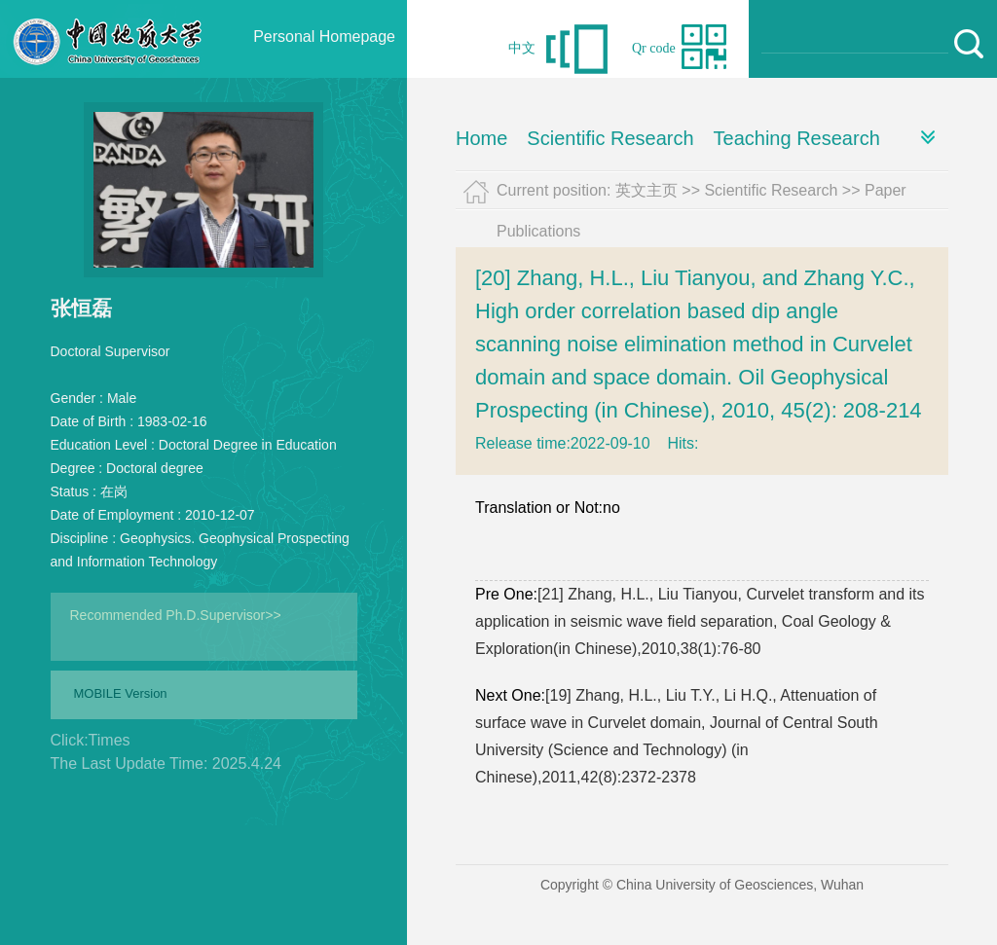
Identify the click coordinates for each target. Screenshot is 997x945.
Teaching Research (797, 138)
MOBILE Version (120, 693)
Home (481, 138)
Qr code (654, 48)
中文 (521, 48)
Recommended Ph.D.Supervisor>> (175, 615)
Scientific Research (610, 138)
